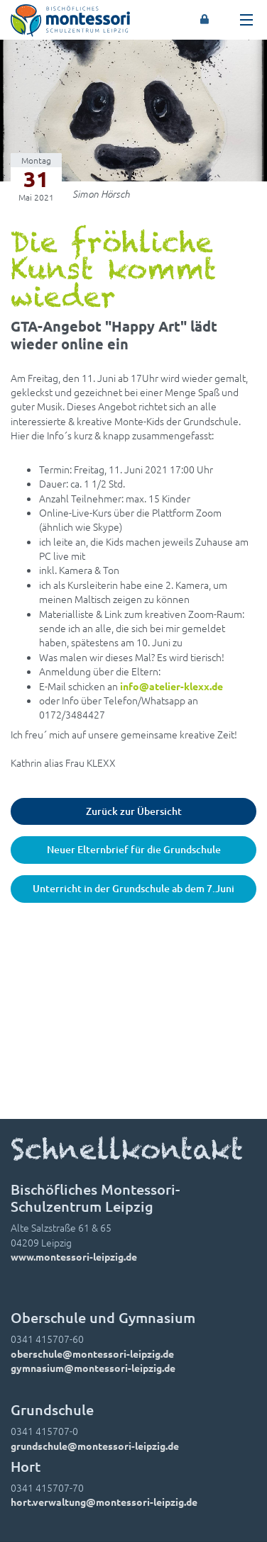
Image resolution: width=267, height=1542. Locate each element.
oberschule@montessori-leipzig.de (92, 1353)
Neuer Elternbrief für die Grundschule (134, 849)
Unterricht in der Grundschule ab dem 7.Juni (133, 888)
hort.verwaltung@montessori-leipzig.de (104, 1501)
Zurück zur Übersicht (134, 811)
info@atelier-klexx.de (171, 686)
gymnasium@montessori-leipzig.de (93, 1367)
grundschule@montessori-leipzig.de (95, 1445)
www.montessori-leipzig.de (74, 1256)
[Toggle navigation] (246, 20)
